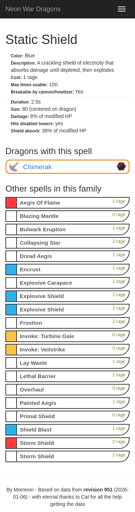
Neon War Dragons (32, 9)
